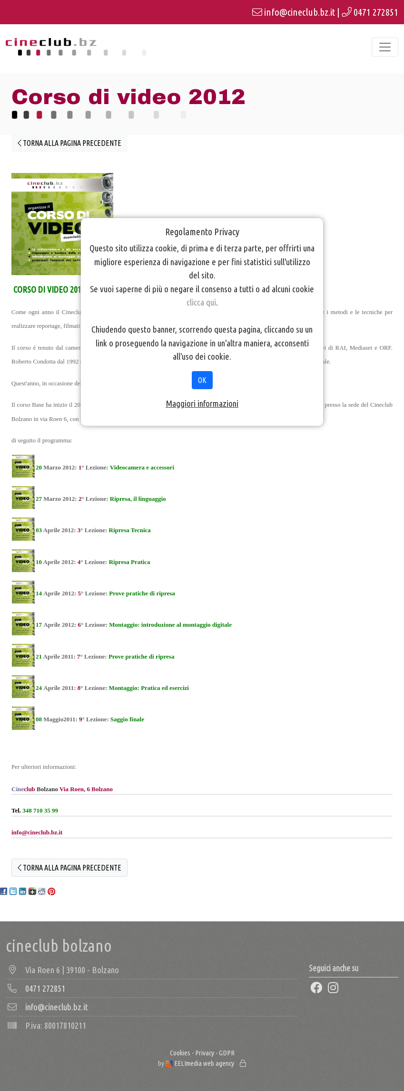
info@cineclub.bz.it (299, 12)
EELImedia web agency (201, 1063)
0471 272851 (376, 12)
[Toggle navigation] (385, 47)
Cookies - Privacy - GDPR (202, 1053)
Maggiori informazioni (202, 403)
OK (202, 380)
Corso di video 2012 (128, 97)
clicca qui (201, 302)
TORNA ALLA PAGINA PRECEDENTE (69, 143)
